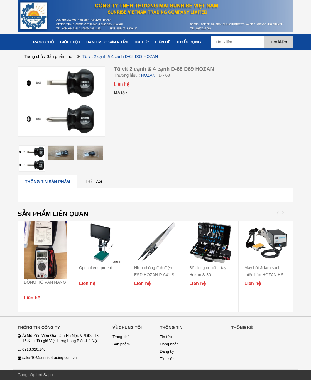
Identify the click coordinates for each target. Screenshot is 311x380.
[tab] (47, 181)
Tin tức (166, 336)
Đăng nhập (169, 344)
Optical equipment (95, 267)
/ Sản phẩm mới (59, 56)
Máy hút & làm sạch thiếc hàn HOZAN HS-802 (264, 274)
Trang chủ (33, 56)
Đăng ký (167, 351)
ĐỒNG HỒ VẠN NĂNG (45, 282)
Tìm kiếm (167, 358)
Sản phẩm (121, 344)
